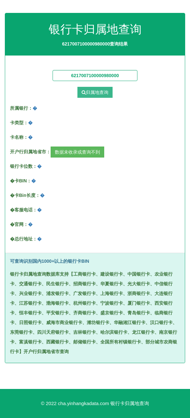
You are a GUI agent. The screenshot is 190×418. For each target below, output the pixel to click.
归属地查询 (95, 92)
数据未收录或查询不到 (77, 152)
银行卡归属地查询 (129, 403)
